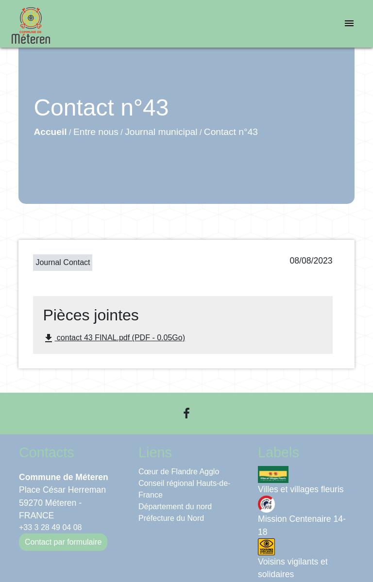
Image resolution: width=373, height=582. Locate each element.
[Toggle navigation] (349, 24)
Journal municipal (161, 132)
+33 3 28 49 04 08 (50, 527)
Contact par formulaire (63, 542)
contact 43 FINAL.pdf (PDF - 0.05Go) (114, 338)
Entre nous (96, 132)
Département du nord (175, 506)
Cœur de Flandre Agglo (178, 471)
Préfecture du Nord (171, 518)
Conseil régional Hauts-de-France (184, 489)
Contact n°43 (231, 132)
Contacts (46, 452)
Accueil (50, 132)
